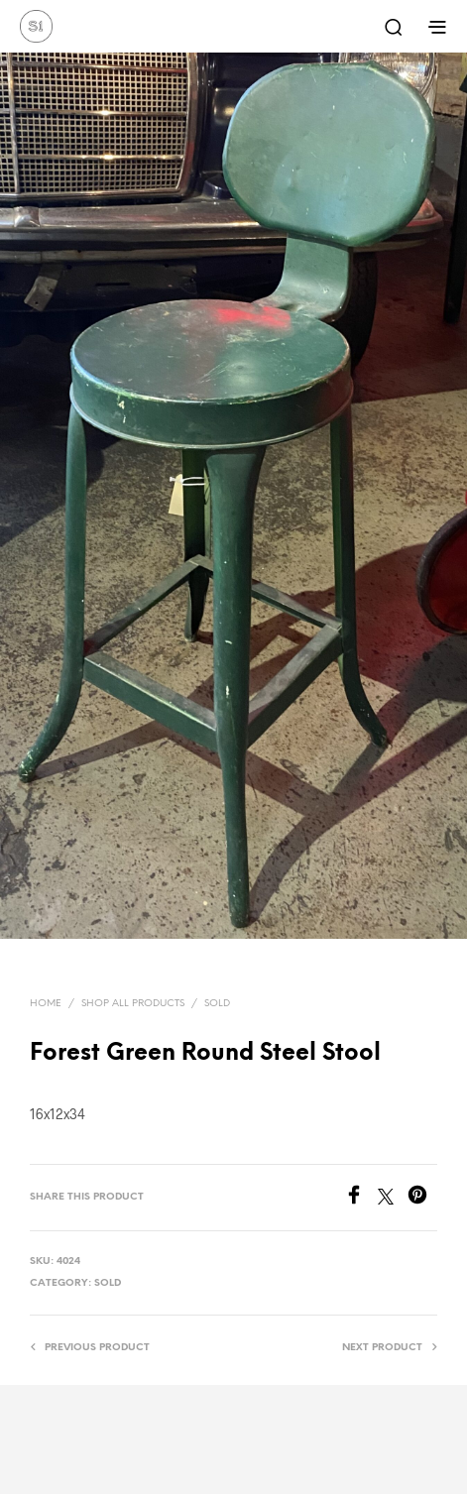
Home (45, 1003)
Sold (217, 1003)
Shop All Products (132, 1003)
